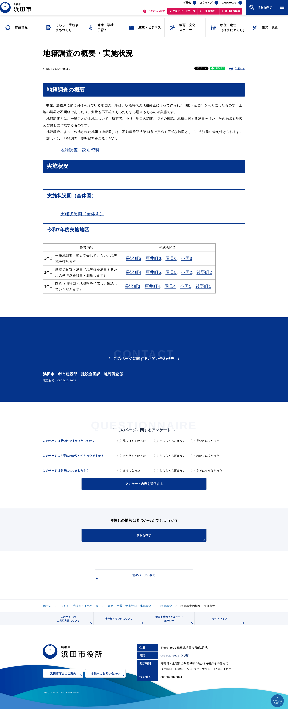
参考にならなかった (209, 470)
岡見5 (171, 272)
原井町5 (153, 272)
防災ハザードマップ (184, 13)
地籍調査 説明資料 (80, 150)
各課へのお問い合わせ (108, 678)
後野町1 (203, 286)
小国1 (185, 286)
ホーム (47, 605)
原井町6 (153, 258)
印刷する (240, 68)
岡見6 (171, 258)
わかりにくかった (207, 455)
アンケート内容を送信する (144, 483)
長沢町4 (133, 272)
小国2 (186, 272)
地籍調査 (166, 605)
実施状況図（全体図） (82, 213)
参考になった (131, 470)
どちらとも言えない (173, 440)
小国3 (186, 258)
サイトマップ (228, 623)
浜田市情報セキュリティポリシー (174, 622)
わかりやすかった (134, 455)
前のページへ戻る (140, 576)
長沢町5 (133, 258)
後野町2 (204, 272)
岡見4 (170, 286)
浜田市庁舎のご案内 (66, 678)
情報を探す (153, 537)
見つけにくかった (207, 440)
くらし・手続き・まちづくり (80, 605)
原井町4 (152, 286)
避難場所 (210, 13)
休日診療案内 (232, 13)
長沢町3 (132, 286)
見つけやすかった (134, 440)
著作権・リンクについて (123, 623)
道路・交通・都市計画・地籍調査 (129, 605)
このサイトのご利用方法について (74, 622)
